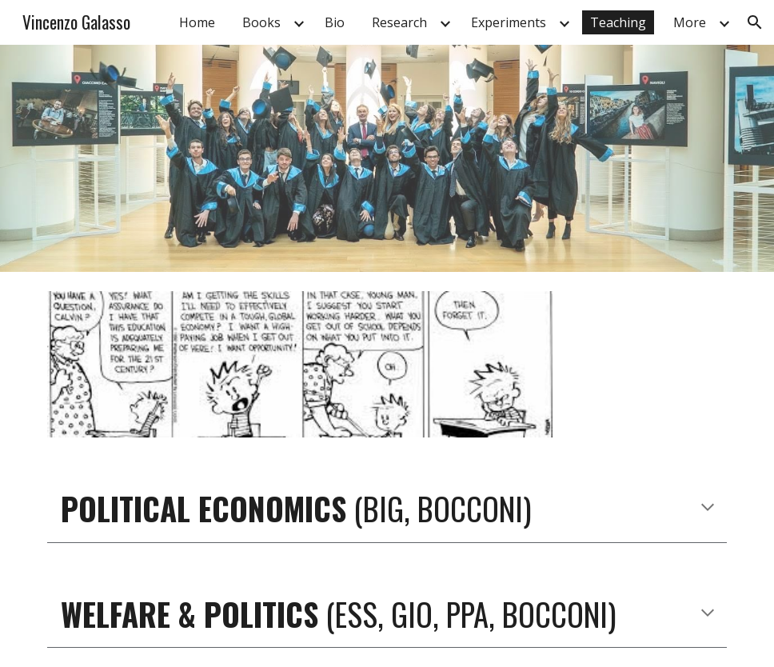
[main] (387, 509)
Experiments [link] (508, 22)
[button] (755, 22)
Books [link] (261, 22)
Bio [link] (335, 22)
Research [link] (399, 22)
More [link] (689, 22)
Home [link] (197, 22)
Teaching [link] (618, 22)
